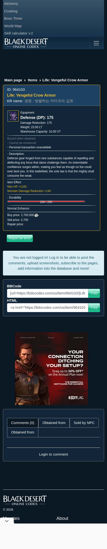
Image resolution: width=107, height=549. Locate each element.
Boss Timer (13, 18)
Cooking (10, 11)
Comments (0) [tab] (22, 423)
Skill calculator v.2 (18, 33)
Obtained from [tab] (54, 423)
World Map (13, 26)
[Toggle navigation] (96, 43)
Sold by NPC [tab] (84, 423)
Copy (94, 293)
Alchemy (11, 3)
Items (32, 80)
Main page (13, 80)
